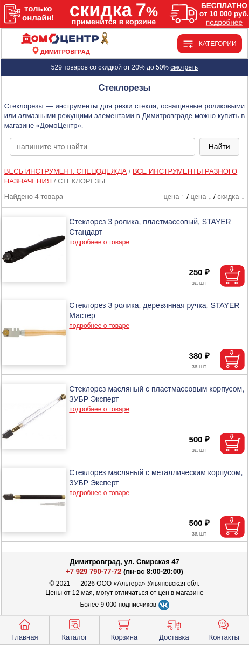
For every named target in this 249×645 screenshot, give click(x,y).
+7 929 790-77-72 (93, 571)
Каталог (74, 628)
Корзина (124, 628)
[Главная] (65, 39)
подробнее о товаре (99, 242)
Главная (24, 628)
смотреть (184, 67)
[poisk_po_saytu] (102, 147)
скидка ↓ (230, 197)
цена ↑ (174, 197)
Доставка (174, 628)
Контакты (224, 628)
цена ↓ (200, 197)
